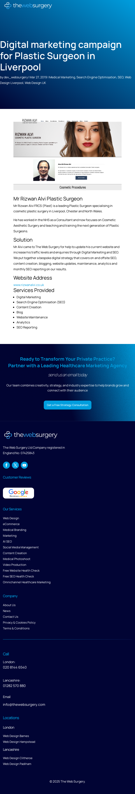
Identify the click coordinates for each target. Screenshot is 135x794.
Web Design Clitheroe (17, 758)
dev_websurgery (16, 77)
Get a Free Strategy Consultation (67, 405)
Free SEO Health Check (18, 576)
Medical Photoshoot (16, 559)
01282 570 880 (14, 685)
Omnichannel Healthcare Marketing (27, 582)
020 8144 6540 (15, 667)
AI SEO (7, 541)
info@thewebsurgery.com (24, 704)
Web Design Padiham (17, 764)
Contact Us (10, 617)
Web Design (11, 518)
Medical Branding (14, 530)
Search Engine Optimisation (96, 77)
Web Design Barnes (16, 736)
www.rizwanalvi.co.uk (28, 285)
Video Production (14, 565)
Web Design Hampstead (19, 742)
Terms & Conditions (16, 628)
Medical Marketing (62, 77)
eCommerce (11, 524)
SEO (121, 77)
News (7, 611)
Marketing (10, 536)
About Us (9, 605)
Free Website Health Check (21, 571)
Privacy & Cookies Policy (19, 622)
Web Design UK (35, 83)
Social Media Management (21, 547)
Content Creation (15, 553)
